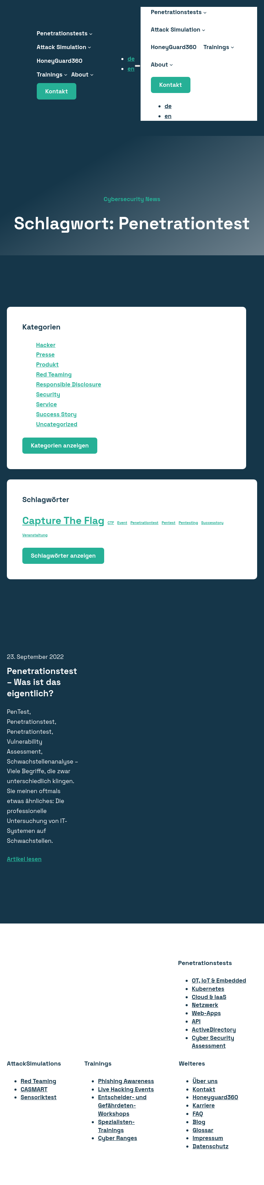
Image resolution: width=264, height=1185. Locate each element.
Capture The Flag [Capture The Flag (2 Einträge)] (63, 520)
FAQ (197, 1113)
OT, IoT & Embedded (219, 980)
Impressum (207, 1138)
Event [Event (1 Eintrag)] (122, 523)
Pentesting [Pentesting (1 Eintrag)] (188, 523)
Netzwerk (205, 1005)
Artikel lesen (24, 859)
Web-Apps (206, 1013)
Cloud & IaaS (209, 997)
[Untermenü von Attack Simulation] (89, 47)
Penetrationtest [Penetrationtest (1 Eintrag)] (144, 523)
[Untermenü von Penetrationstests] (90, 33)
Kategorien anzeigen (60, 445)
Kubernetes (208, 988)
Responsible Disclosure (68, 384)
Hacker (45, 345)
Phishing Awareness (126, 1081)
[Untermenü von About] (92, 74)
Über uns (205, 1081)
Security (48, 394)
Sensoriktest (38, 1097)
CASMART (34, 1089)
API (196, 1021)
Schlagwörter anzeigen (63, 555)
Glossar (202, 1130)
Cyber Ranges (117, 1138)
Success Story (56, 414)
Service (46, 404)
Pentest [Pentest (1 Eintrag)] (168, 523)
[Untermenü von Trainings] (65, 74)
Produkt (47, 364)
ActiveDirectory (214, 1029)
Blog (198, 1122)
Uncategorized (56, 424)
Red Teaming (54, 374)
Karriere (203, 1105)
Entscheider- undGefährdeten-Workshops (122, 1105)
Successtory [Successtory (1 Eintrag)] (212, 523)
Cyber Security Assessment (213, 1042)
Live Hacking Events (126, 1089)
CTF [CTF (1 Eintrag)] (111, 523)
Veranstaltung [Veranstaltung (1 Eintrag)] (34, 535)
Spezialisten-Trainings (116, 1126)
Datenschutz (210, 1146)
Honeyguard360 (215, 1097)
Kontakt (56, 91)
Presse (45, 354)
